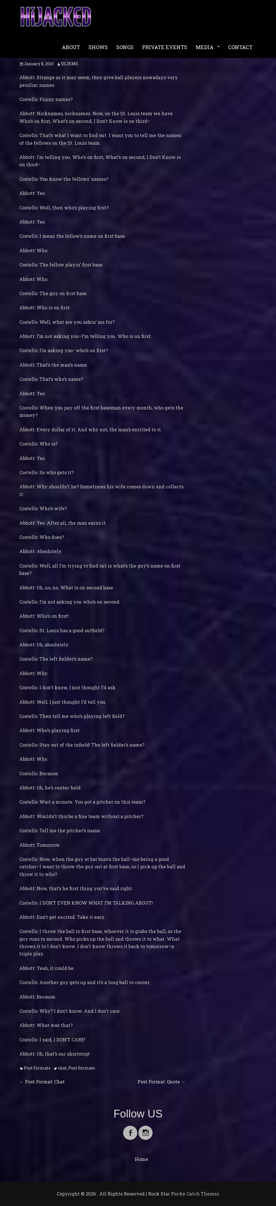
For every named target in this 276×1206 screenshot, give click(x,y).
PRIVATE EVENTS (164, 47)
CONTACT (240, 47)
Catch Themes (203, 1194)
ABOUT (71, 47)
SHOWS (98, 47)
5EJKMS (69, 63)
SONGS (125, 47)
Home (141, 1159)
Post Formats (37, 1068)
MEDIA (205, 47)
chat (62, 1068)
